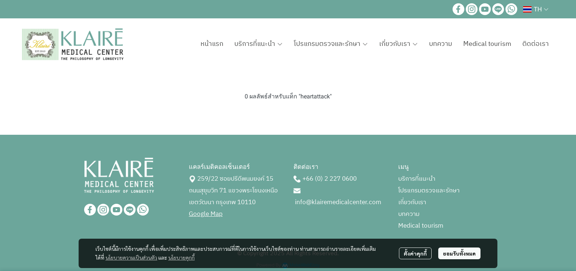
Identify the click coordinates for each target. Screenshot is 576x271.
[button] (535, 9)
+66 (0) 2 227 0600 (329, 179)
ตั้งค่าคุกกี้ (415, 253)
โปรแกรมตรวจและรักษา (429, 190)
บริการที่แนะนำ (416, 179)
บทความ (409, 214)
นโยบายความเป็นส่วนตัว (131, 257)
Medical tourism (420, 226)
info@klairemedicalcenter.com (338, 202)
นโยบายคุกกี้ (181, 257)
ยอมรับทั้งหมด (459, 253)
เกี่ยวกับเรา (412, 202)
